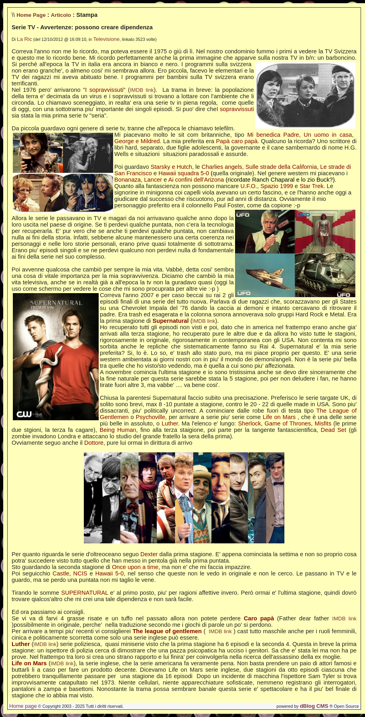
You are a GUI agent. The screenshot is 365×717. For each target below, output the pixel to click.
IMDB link (142, 90)
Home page (23, 706)
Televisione (106, 39)
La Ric (24, 39)
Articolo (61, 15)
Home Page (31, 15)
